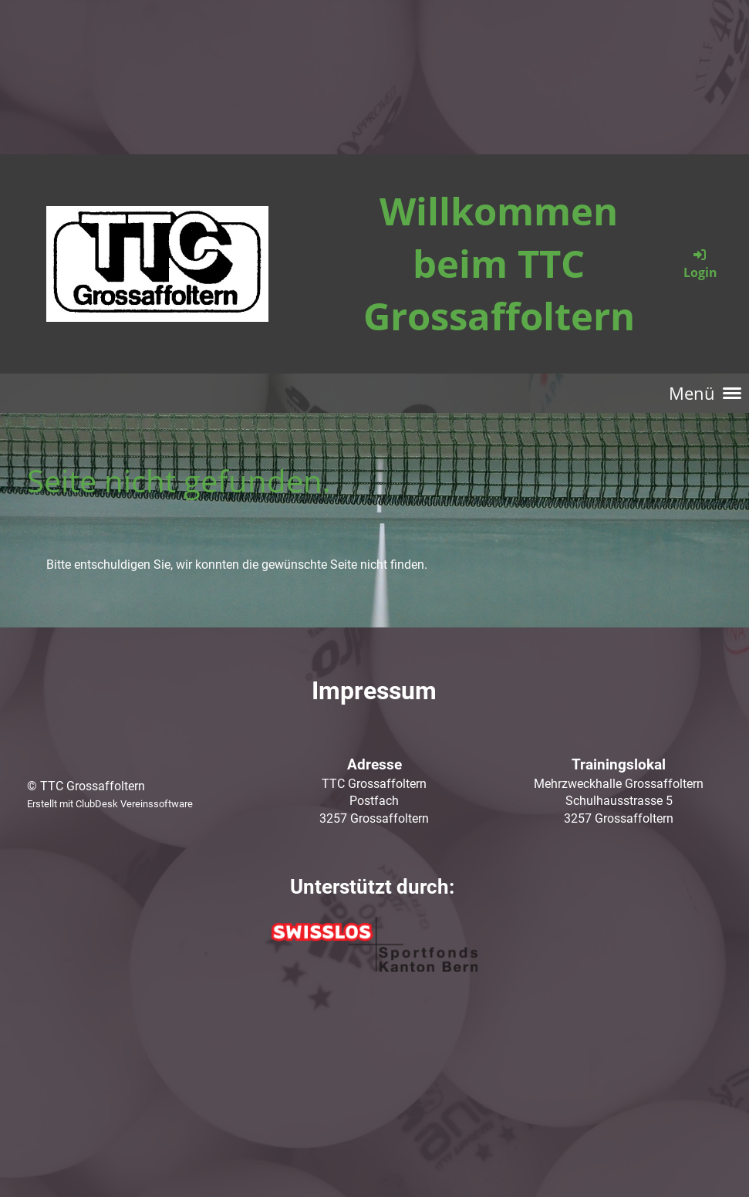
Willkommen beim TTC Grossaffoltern (499, 263)
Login (700, 263)
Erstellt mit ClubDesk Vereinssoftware (110, 804)
